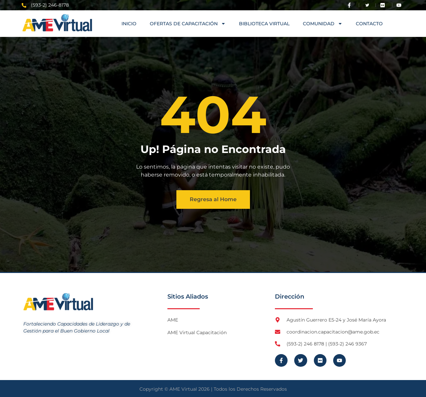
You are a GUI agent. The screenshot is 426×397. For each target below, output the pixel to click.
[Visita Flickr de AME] (384, 5)
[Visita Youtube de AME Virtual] (400, 5)
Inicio (128, 24)
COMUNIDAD (322, 23)
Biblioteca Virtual (264, 24)
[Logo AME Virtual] (57, 23)
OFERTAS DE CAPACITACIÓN (188, 23)
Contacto (369, 24)
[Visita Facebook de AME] (351, 5)
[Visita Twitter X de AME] (367, 5)
